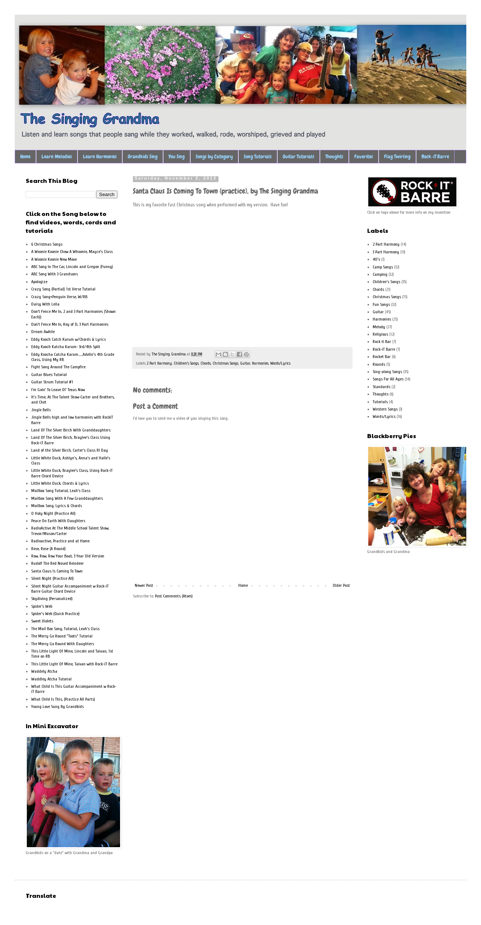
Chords (205, 363)
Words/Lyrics (280, 363)
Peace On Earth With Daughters (58, 520)
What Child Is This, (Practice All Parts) (63, 699)
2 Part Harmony (159, 363)
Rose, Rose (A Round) (48, 548)
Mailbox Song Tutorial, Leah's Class (60, 490)
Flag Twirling (397, 156)
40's (376, 259)
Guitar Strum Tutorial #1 (52, 381)
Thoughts (334, 156)
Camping (380, 274)
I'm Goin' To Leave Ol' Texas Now (58, 389)
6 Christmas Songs (46, 244)
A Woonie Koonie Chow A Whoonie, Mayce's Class (72, 251)
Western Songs (385, 409)
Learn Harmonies (100, 156)
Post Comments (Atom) (174, 596)
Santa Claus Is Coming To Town (57, 571)
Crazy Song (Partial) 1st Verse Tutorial (63, 289)
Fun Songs (381, 304)
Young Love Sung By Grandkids (57, 706)
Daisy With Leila (45, 304)
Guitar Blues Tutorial (49, 374)
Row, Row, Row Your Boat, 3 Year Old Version (67, 556)
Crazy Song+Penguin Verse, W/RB (59, 296)
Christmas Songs (225, 363)
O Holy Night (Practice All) (53, 513)
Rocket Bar (382, 356)
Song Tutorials (258, 156)
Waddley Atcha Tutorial (51, 679)
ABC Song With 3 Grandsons (54, 274)
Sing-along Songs (387, 371)
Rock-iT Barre (435, 156)
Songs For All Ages (388, 379)
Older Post (341, 585)
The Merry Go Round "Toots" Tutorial (62, 636)
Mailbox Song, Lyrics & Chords (56, 505)
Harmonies (260, 363)
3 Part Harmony (386, 251)
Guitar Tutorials (298, 156)
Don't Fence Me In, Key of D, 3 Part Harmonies (69, 324)
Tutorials (380, 401)
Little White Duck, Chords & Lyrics (60, 483)
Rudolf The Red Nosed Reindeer (57, 563)
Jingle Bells (41, 409)
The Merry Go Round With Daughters (62, 643)
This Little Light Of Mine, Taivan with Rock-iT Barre (74, 663)
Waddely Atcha (44, 671)
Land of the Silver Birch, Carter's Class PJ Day (69, 450)
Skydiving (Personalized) (52, 598)
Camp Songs (383, 267)
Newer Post (144, 585)
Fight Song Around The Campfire (58, 366)
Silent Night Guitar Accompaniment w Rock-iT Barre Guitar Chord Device (70, 588)
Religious (380, 334)
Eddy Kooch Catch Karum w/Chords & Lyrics (68, 339)
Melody (379, 326)
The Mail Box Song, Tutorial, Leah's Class (65, 628)
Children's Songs (186, 363)
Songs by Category (214, 156)
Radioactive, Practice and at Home (60, 540)
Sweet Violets (42, 621)
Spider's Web (41, 606)
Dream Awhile (43, 331)
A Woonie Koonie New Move (54, 259)
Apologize (39, 281)
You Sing (177, 156)
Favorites (363, 156)
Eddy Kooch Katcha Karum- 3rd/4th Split (65, 346)
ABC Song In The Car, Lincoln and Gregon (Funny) (72, 266)
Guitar (245, 363)
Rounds (379, 364)
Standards (381, 386)
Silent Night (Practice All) (52, 578)
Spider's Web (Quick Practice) (55, 613)
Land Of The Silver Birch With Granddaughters (71, 430)
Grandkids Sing (143, 156)
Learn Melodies (56, 156)
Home (25, 156)
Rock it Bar (382, 341)
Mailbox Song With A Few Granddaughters (67, 498)
